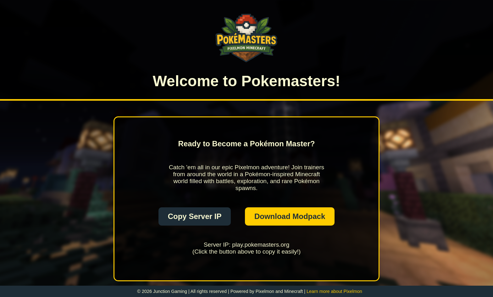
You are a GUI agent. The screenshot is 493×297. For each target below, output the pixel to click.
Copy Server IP (195, 216)
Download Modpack (289, 216)
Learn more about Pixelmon (334, 291)
